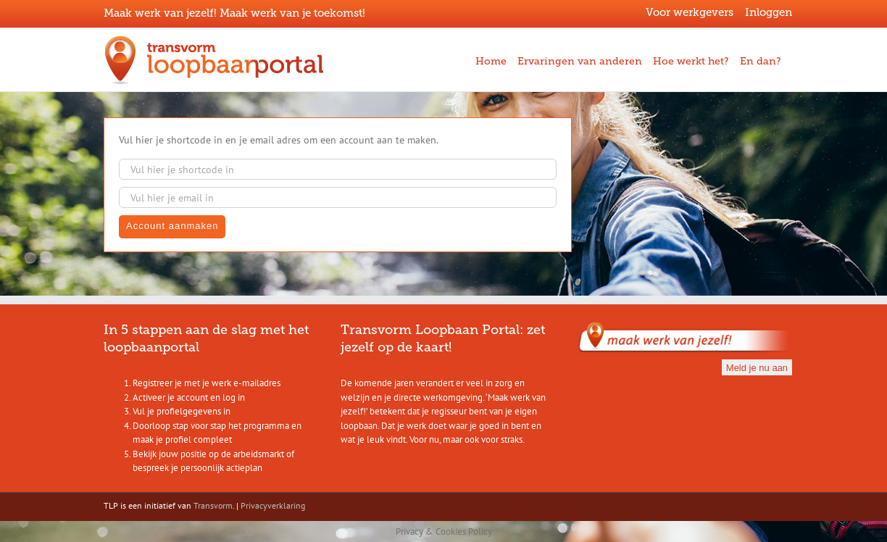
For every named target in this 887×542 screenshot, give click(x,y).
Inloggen (768, 12)
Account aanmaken (172, 225)
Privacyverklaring (273, 505)
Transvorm (213, 505)
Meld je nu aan (757, 367)
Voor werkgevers (689, 12)
